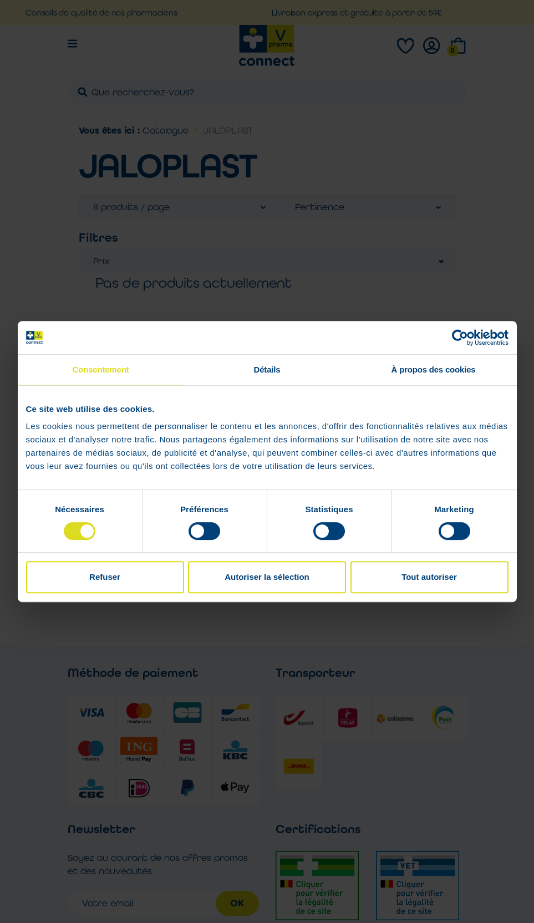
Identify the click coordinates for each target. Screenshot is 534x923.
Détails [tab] (267, 369)
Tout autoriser (429, 577)
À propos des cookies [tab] (433, 369)
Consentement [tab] (101, 369)
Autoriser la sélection (267, 577)
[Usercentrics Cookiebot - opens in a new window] (459, 337)
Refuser (104, 577)
